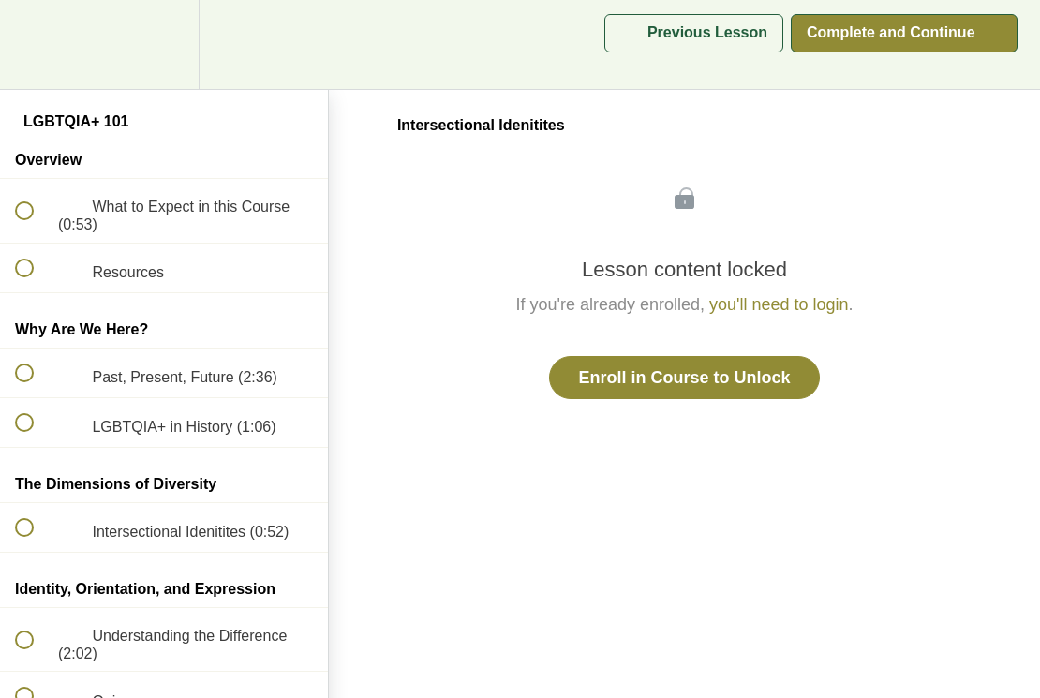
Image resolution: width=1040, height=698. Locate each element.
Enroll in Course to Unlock (684, 377)
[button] (34, 44)
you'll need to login (779, 304)
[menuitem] (164, 44)
